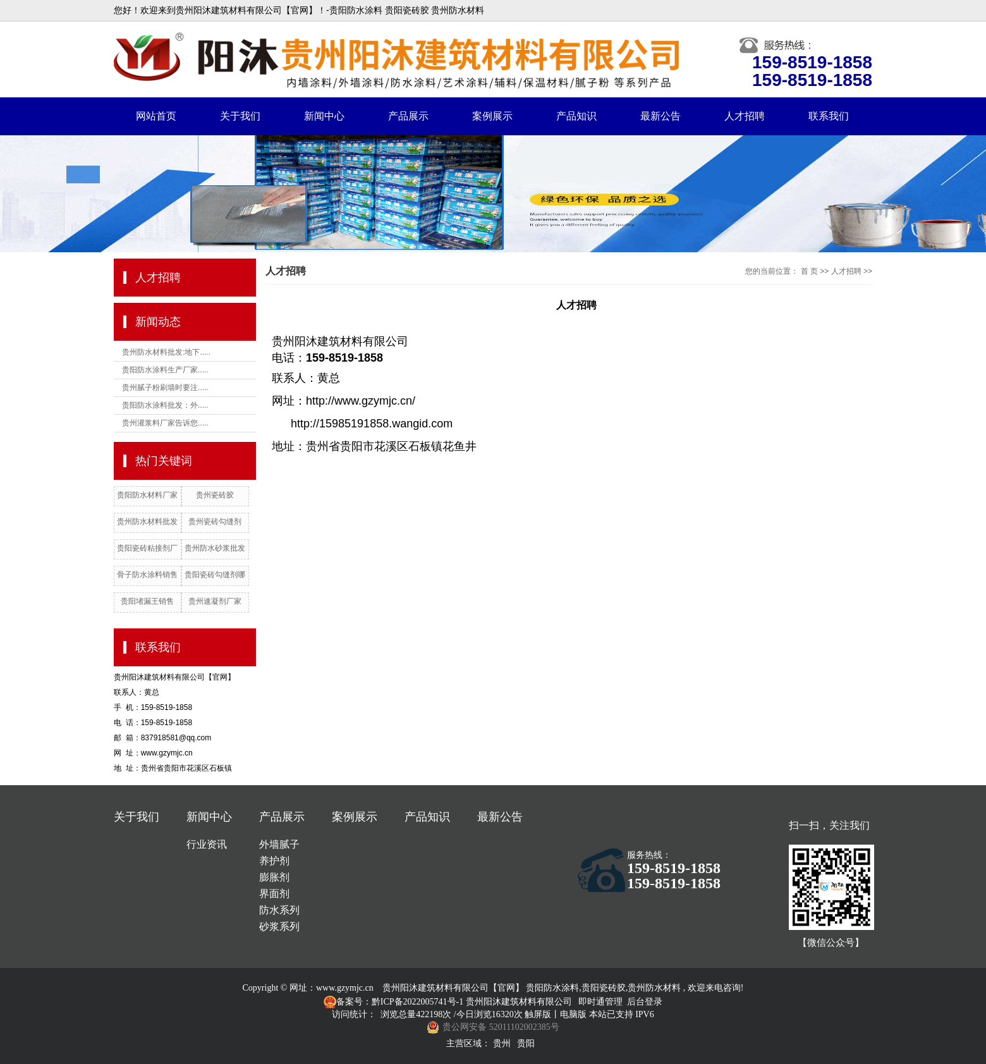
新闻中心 (324, 116)
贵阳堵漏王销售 (147, 601)
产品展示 (408, 116)
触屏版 (538, 1014)
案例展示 (492, 116)
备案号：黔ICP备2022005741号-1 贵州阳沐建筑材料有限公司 (454, 1001)
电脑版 (573, 1014)
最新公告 (660, 116)
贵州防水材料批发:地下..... (166, 352)
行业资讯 (206, 844)
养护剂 (274, 860)
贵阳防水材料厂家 (147, 495)
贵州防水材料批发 (147, 521)
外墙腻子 (279, 844)
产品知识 (576, 116)
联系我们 (828, 116)
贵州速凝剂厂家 (214, 601)
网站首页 (156, 116)
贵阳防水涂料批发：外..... (165, 405)
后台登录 (644, 1001)
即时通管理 (600, 1001)
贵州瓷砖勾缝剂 (214, 521)
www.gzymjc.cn (345, 988)
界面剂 (274, 893)
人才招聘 (744, 116)
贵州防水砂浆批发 (215, 548)
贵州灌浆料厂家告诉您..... (165, 423)
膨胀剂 (274, 877)
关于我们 (240, 116)
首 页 (809, 271)
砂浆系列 (279, 926)
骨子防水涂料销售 (147, 574)
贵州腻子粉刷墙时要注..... (165, 387)
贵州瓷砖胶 (215, 495)
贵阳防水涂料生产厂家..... (165, 369)
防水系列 (279, 910)
